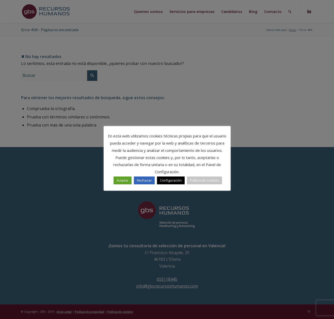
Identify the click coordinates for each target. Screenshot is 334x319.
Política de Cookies (204, 180)
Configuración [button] (171, 180)
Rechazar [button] (144, 180)
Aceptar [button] (123, 180)
